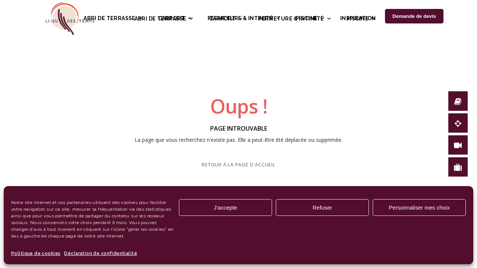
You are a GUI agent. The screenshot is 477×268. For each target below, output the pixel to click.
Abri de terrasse (113, 18)
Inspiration (358, 18)
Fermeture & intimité (244, 18)
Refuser (322, 207)
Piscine (310, 18)
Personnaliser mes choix (419, 207)
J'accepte (225, 207)
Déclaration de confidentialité (100, 253)
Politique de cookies (35, 253)
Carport (175, 18)
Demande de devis (414, 16)
